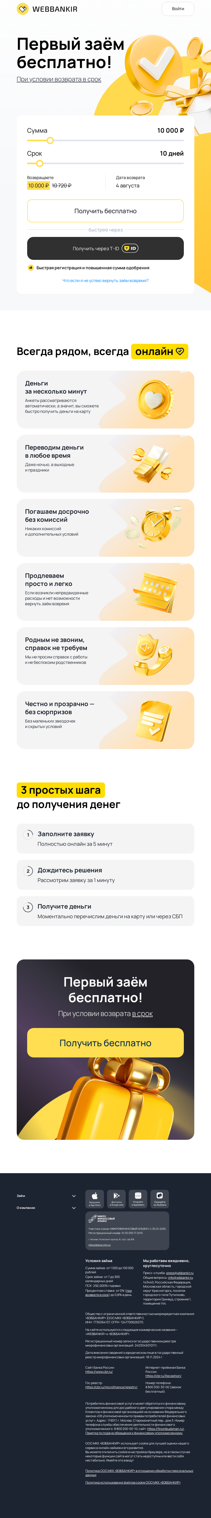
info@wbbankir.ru (180, 1277)
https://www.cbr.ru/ (99, 1371)
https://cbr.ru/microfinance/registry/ (111, 1387)
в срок (142, 1013)
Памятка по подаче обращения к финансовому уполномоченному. (134, 1433)
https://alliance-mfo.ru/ (100, 1244)
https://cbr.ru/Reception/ (163, 1376)
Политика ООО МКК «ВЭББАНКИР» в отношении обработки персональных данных (139, 1472)
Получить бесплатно (105, 210)
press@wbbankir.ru (180, 1273)
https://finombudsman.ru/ (165, 1429)
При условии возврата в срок (59, 79)
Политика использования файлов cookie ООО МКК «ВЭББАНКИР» (133, 1482)
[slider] (50, 140)
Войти (178, 8)
